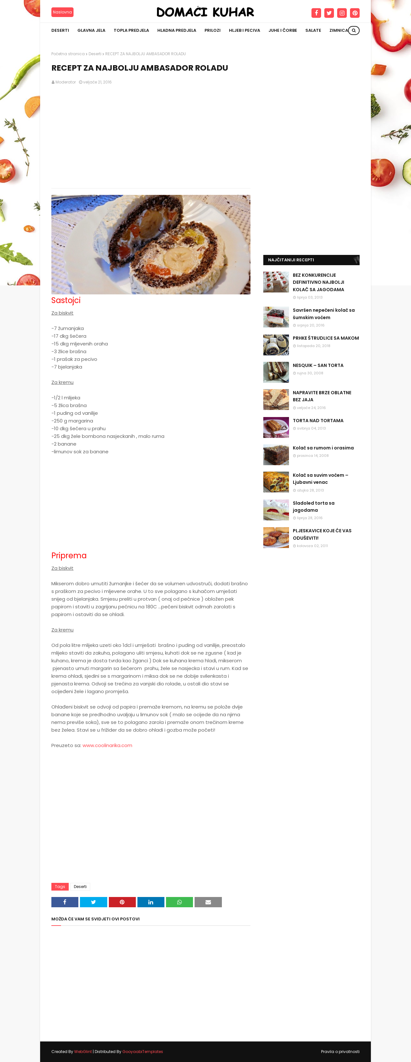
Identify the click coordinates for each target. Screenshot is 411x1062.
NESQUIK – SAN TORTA (318, 365)
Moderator (66, 82)
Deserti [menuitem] (60, 30)
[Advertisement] (150, 137)
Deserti (95, 54)
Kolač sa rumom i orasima (323, 448)
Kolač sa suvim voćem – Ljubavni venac (320, 478)
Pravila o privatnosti (340, 1051)
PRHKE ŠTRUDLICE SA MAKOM (326, 338)
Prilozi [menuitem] (213, 30)
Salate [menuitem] (313, 30)
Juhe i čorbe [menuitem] (282, 30)
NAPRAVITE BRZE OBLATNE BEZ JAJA (322, 396)
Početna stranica (68, 54)
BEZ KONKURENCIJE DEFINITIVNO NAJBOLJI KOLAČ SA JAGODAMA (318, 282)
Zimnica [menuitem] (338, 30)
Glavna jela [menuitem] (91, 30)
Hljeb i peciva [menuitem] (244, 30)
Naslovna (62, 12)
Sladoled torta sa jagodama (314, 506)
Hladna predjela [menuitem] (176, 30)
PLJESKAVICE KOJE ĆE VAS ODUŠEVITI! (322, 534)
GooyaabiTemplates (142, 1051)
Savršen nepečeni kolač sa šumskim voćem (324, 313)
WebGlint (83, 1051)
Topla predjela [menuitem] (131, 30)
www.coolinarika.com (107, 745)
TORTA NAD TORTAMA (318, 420)
